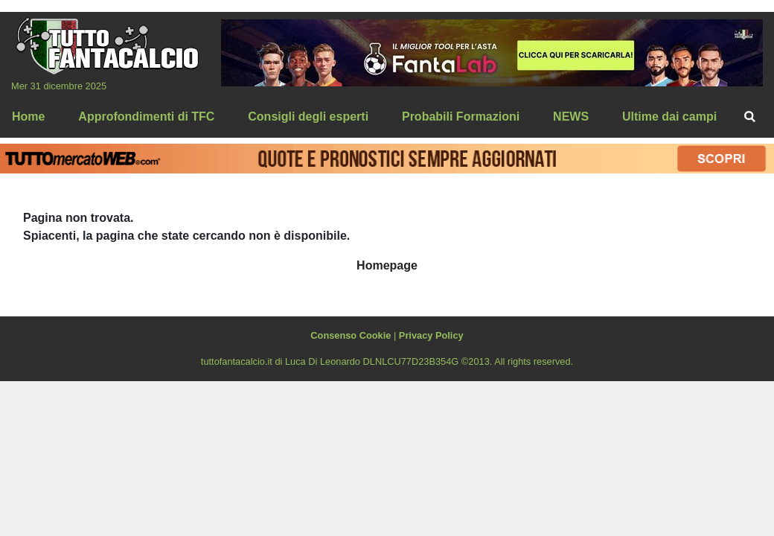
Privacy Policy (431, 335)
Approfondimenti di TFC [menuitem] (146, 116)
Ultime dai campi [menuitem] (669, 116)
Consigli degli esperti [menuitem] (308, 116)
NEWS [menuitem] (571, 116)
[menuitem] (750, 117)
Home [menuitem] (28, 116)
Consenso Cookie (350, 335)
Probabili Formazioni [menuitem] (460, 116)
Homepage (387, 265)
